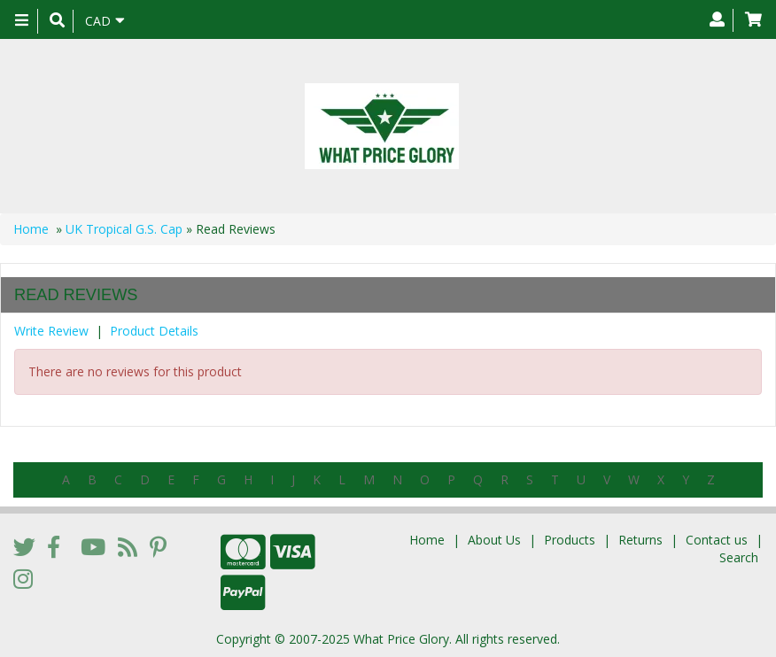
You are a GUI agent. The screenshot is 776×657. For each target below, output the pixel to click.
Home (31, 228)
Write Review (51, 330)
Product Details (154, 330)
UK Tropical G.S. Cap (124, 228)
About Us (494, 539)
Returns (640, 539)
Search (738, 557)
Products (569, 539)
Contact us (717, 539)
